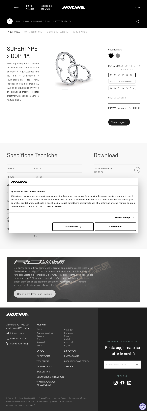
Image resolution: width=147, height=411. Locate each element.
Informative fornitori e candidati (20, 401)
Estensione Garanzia (46, 7)
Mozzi (38, 339)
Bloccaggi (40, 342)
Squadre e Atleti (44, 366)
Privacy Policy (45, 398)
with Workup (11, 405)
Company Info (66, 401)
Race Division (43, 371)
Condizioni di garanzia (47, 401)
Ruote (39, 329)
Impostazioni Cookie (78, 398)
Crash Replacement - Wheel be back (47, 383)
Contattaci (70, 351)
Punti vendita (30, 7)
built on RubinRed (27, 405)
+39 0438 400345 (18, 338)
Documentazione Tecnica (77, 361)
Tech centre (42, 361)
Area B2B (69, 366)
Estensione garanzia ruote (50, 377)
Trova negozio (119, 122)
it (137, 7)
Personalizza (73, 226)
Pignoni (67, 345)
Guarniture (69, 329)
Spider (39, 345)
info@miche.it (17, 333)
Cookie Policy (60, 398)
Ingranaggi (37, 21)
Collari (67, 339)
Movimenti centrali (44, 333)
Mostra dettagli (122, 217)
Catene (67, 336)
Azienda (40, 351)
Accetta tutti (115, 226)
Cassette (40, 336)
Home (18, 21)
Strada (47, 21)
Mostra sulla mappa (20, 343)
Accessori (68, 342)
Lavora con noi (72, 356)
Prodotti (18, 7)
